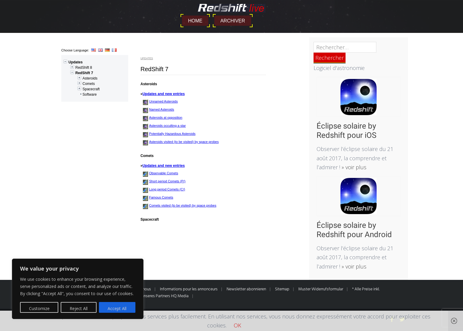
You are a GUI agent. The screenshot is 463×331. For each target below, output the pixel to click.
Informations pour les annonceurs (189, 289)
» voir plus (353, 167)
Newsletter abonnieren (246, 289)
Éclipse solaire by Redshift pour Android (354, 230)
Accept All (117, 308)
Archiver (232, 20)
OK (237, 325)
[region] (77, 289)
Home (195, 20)
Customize (39, 308)
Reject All (79, 308)
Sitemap (282, 289)
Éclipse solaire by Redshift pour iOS (346, 130)
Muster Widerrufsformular (320, 289)
